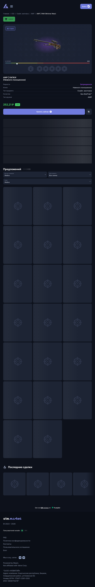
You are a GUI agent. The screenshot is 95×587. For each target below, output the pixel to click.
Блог (5, 550)
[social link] (20, 557)
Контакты (7, 544)
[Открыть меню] (11, 6)
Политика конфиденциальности (16, 541)
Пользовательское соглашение (16, 547)
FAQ (4, 537)
